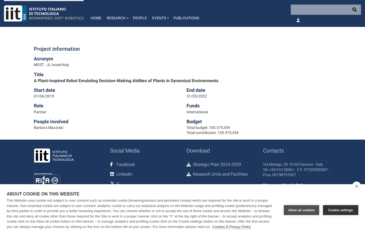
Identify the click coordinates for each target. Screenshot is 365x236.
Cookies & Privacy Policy (231, 227)
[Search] (326, 10)
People (140, 18)
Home (96, 18)
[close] (356, 186)
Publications (186, 18)
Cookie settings (340, 210)
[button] (117, 13)
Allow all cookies (301, 210)
